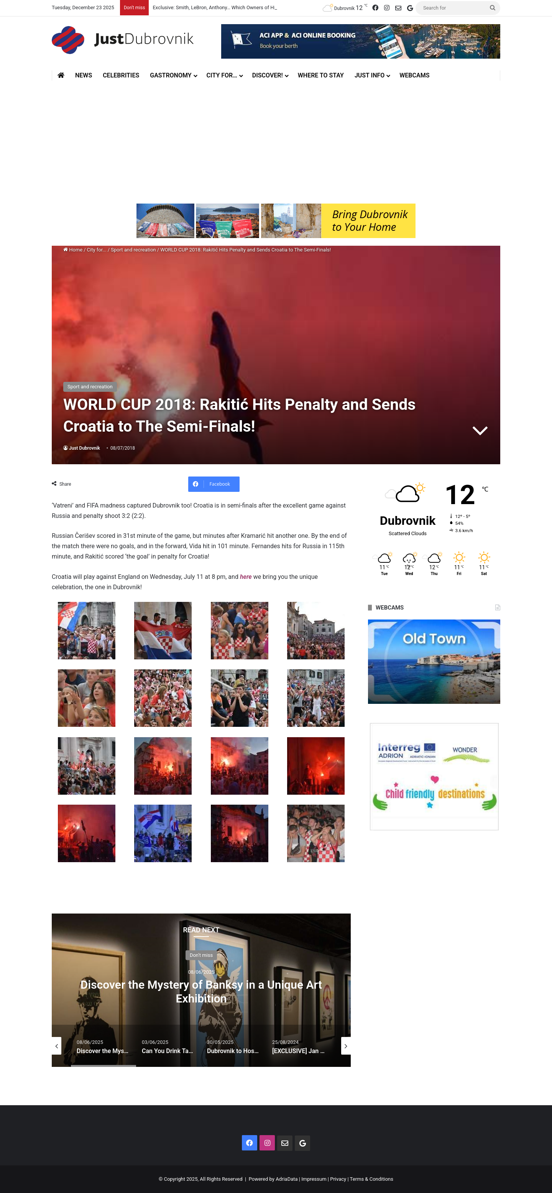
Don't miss (201, 955)
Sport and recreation (133, 250)
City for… (222, 75)
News (83, 75)
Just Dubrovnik (84, 448)
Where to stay (321, 75)
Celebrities (121, 75)
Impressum (313, 1179)
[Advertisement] (276, 142)
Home (72, 250)
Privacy (338, 1179)
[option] (201, 990)
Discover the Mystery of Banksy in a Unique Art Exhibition (201, 991)
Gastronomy (170, 75)
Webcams (414, 75)
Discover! (267, 75)
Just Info (369, 75)
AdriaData (286, 1179)
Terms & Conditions (371, 1179)
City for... (97, 250)
